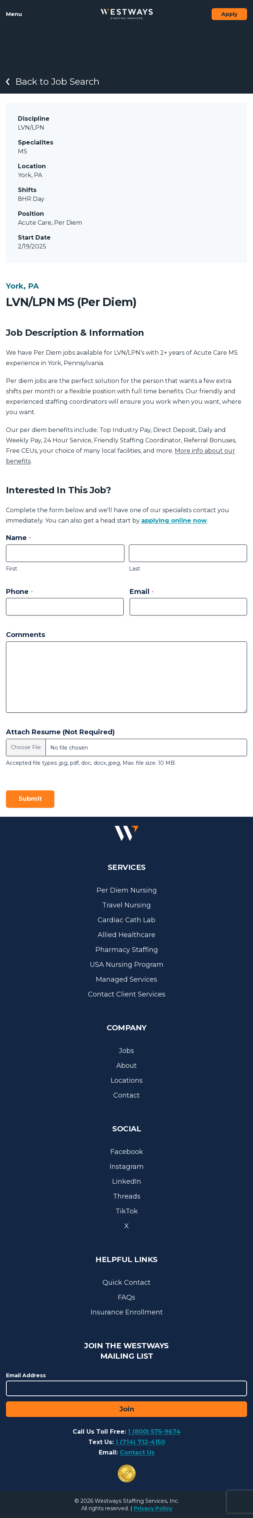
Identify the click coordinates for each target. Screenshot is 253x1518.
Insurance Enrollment (127, 1312)
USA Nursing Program (127, 964)
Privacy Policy (153, 1508)
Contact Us (137, 1452)
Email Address (26, 1375)
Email (142, 592)
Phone (19, 592)
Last (134, 568)
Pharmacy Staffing (126, 950)
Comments (25, 635)
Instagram (127, 1167)
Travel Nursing (126, 905)
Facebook (126, 1152)
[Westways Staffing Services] (127, 14)
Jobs (126, 1051)
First (11, 568)
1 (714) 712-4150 (140, 1442)
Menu (14, 14)
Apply (229, 14)
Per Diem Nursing (127, 890)
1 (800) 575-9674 (154, 1431)
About (126, 1066)
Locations (127, 1080)
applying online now (174, 520)
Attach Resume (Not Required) (60, 732)
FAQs (126, 1297)
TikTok (127, 1211)
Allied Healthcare (126, 935)
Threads (126, 1196)
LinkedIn (126, 1181)
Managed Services (126, 979)
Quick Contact (126, 1282)
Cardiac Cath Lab (126, 920)
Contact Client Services (126, 994)
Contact (126, 1095)
